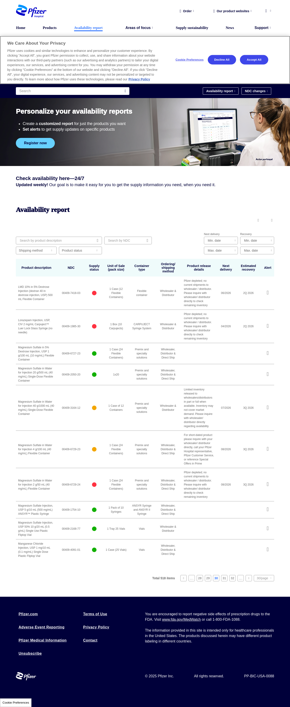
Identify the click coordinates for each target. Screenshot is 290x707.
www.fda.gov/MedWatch (181, 619)
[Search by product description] (59, 240)
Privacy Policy (96, 627)
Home (20, 28)
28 (200, 578)
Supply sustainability (192, 28)
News (230, 28)
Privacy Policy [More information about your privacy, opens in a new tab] (139, 79)
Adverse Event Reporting (42, 627)
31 (224, 578)
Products (50, 28)
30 (216, 578)
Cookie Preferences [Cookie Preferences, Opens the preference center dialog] (190, 59)
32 (233, 578)
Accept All (254, 59)
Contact (90, 640)
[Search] (72, 91)
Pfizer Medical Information (43, 640)
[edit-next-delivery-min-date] (221, 240)
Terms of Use (95, 614)
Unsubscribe (30, 653)
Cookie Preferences (15, 702)
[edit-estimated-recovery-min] (257, 240)
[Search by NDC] (128, 240)
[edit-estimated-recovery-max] (257, 250)
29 (208, 578)
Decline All (221, 59)
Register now (35, 143)
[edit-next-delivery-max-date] (221, 250)
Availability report (88, 28)
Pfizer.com (28, 614)
